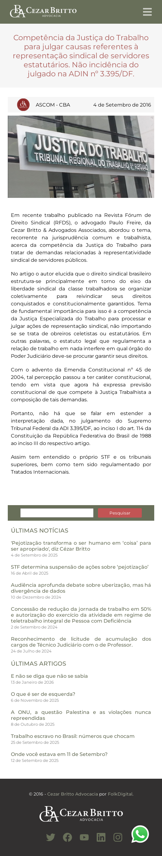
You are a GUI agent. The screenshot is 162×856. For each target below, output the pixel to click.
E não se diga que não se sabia (49, 676)
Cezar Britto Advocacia (72, 794)
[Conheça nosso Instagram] (115, 841)
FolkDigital (120, 794)
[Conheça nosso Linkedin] (98, 841)
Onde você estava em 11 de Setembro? (59, 754)
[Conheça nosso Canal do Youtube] (81, 841)
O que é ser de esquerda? (43, 694)
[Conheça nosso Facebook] (64, 841)
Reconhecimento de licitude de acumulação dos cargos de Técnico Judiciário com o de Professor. (81, 642)
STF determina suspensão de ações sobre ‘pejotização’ (80, 567)
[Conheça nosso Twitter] (47, 841)
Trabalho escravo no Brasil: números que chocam (73, 736)
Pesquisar (119, 512)
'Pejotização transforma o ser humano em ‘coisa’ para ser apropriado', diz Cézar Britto (81, 546)
